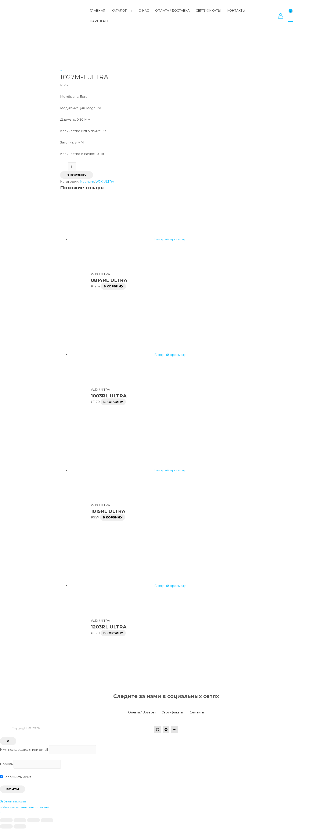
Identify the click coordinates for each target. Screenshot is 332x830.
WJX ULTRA (105, 182)
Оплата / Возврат (143, 713)
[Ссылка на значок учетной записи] (281, 16)
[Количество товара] (72, 167)
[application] (128, 11)
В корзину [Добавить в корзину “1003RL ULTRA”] (114, 402)
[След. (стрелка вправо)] (20, 828)
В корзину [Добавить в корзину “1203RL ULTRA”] (114, 633)
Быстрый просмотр (170, 240)
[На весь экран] (33, 822)
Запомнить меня (15, 778)
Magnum (87, 182)
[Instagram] (157, 730)
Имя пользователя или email (24, 750)
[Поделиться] (20, 822)
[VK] (174, 730)
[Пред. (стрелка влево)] (6, 828)
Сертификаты (172, 713)
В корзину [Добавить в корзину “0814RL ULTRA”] (114, 287)
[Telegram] (166, 730)
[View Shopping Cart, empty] (290, 16)
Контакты (195, 713)
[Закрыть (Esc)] (6, 822)
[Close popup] (8, 741)
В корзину (76, 175)
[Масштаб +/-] (47, 822)
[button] (25, 808)
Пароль (6, 765)
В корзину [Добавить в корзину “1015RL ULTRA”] (113, 518)
